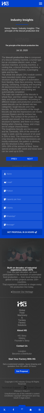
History (22, 338)
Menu (40, 3)
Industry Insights (26, 28)
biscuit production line (17, 57)
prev (14, 159)
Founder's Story (22, 340)
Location (22, 351)
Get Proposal (22, 371)
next (30, 159)
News (14, 28)
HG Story (22, 336)
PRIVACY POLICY (22, 391)
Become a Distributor (22, 354)
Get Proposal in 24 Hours (22, 232)
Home (7, 28)
